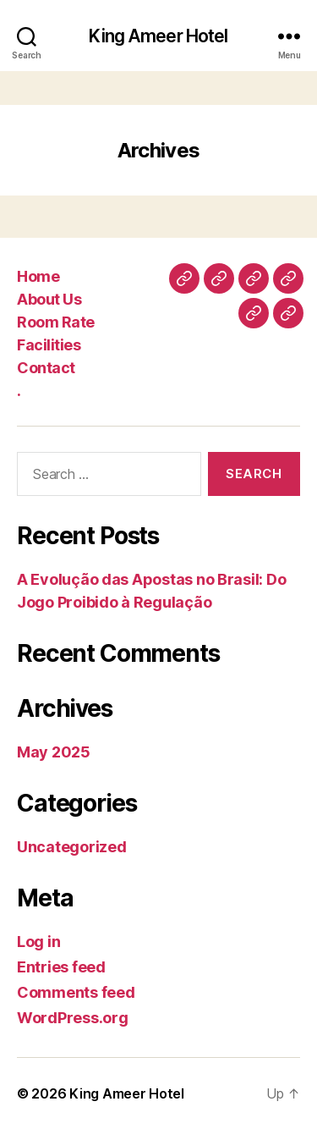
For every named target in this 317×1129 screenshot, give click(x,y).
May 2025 (53, 752)
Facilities (48, 345)
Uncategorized (72, 847)
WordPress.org (72, 1018)
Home (38, 276)
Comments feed (76, 992)
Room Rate (56, 322)
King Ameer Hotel (158, 36)
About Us (49, 299)
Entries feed (61, 967)
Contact (46, 368)
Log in (38, 941)
